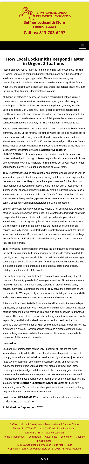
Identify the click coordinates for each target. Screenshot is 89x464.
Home (6, 436)
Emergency (66, 436)
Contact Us (45, 440)
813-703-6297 (52, 32)
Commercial (35, 436)
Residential (19, 436)
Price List (46, 445)
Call (44, 459)
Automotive (51, 436)
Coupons (81, 436)
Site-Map (59, 445)
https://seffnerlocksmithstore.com (57, 428)
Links (69, 445)
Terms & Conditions (27, 445)
